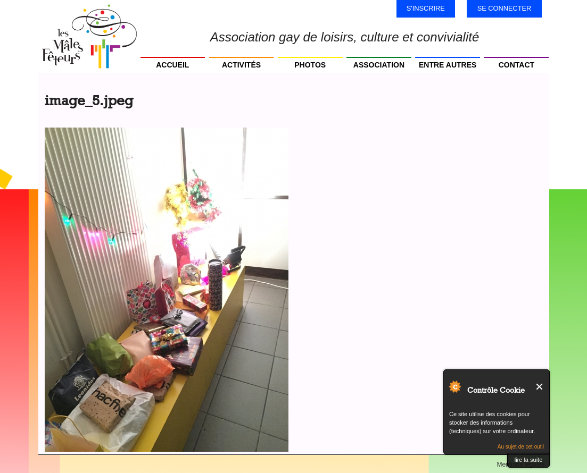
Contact (516, 65)
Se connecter (504, 8)
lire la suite (529, 460)
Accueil (172, 65)
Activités (241, 65)
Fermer (539, 386)
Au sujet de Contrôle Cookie (454, 386)
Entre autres (447, 65)
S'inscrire (426, 8)
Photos (310, 65)
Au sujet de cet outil (521, 447)
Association (378, 65)
